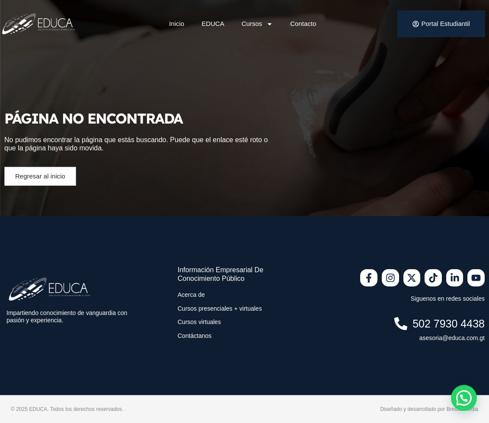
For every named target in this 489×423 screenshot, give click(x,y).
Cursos (257, 24)
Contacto (303, 23)
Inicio (176, 23)
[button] (464, 398)
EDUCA (212, 23)
